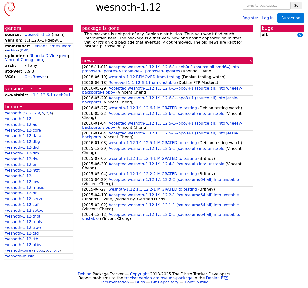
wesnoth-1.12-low (22, 181)
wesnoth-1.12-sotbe (24, 210)
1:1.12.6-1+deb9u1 (52, 95)
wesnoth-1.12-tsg (22, 233)
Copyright (139, 274)
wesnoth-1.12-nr (21, 193)
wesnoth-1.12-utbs (23, 245)
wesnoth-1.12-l (19, 176)
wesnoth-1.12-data (23, 136)
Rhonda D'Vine (43, 55)
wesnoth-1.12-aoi (21, 124)
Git (27, 77)
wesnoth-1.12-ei (20, 164)
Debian (84, 274)
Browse (40, 77)
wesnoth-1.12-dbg (22, 141)
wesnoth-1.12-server (25, 199)
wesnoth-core (18, 250)
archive (12, 50)
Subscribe (290, 18)
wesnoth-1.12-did (22, 147)
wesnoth (13, 113)
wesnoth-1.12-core (23, 130)
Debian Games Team (51, 46)
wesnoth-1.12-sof (21, 204)
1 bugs (38, 250)
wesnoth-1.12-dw (21, 159)
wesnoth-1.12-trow (23, 227)
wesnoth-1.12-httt (22, 170)
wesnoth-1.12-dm (22, 153)
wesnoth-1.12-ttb (21, 239)
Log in (268, 17)
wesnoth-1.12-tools (23, 221)
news (88, 61)
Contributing (197, 282)
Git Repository (164, 282)
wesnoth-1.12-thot (22, 216)
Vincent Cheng (19, 60)
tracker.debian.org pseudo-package (158, 278)
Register (250, 17)
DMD (24, 50)
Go (296, 5)
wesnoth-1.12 (37, 34)
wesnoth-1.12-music (24, 187)
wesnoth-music (19, 256)
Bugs (140, 282)
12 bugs (30, 113)
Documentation (114, 282)
